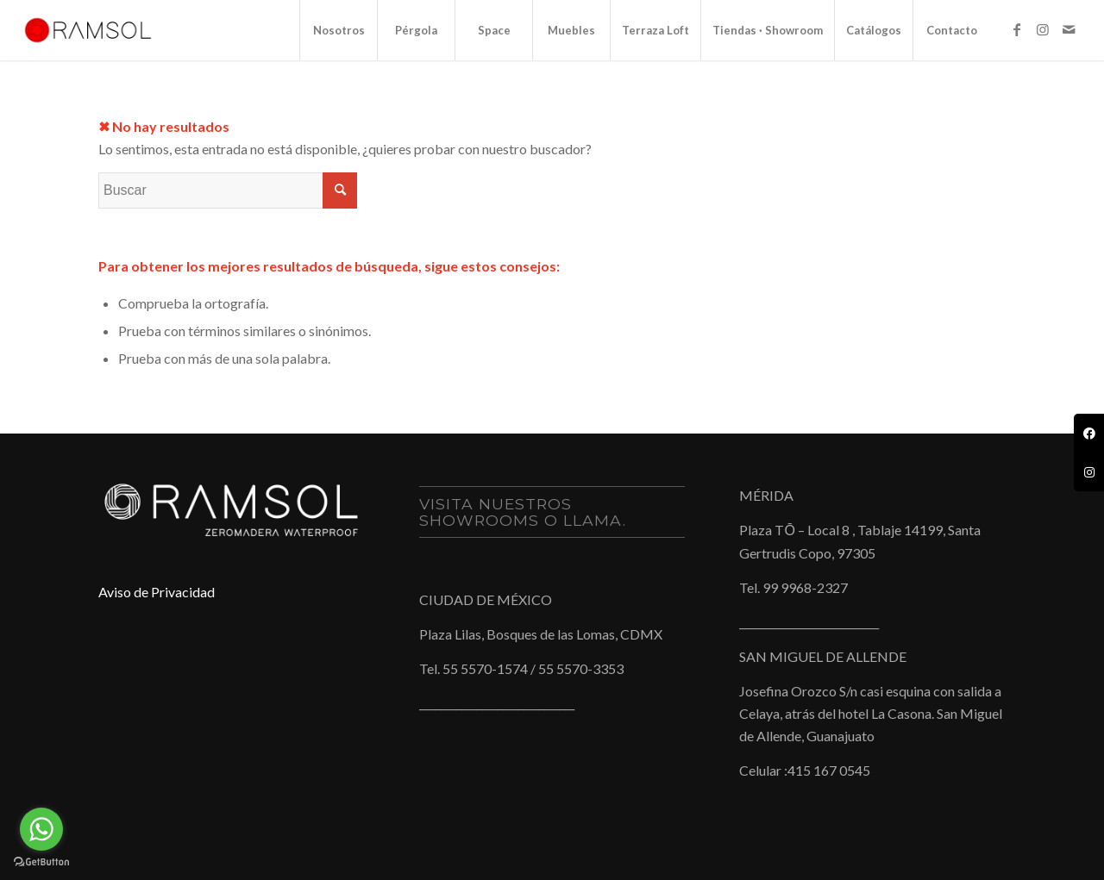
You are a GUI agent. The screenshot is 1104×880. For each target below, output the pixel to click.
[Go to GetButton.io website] (41, 862)
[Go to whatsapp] (41, 829)
